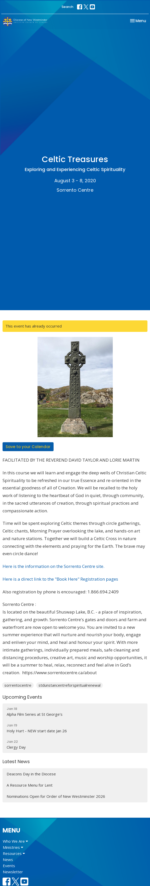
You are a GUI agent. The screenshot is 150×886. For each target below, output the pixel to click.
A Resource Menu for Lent (30, 785)
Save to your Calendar (28, 446)
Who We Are (15, 841)
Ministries (13, 847)
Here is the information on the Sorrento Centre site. (53, 566)
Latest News (16, 761)
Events (9, 865)
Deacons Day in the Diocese (31, 773)
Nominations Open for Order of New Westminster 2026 (56, 796)
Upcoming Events (22, 697)
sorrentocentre (17, 685)
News (8, 859)
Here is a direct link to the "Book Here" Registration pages (60, 579)
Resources (14, 853)
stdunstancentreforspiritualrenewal (70, 685)
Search (67, 6)
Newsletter (13, 871)
